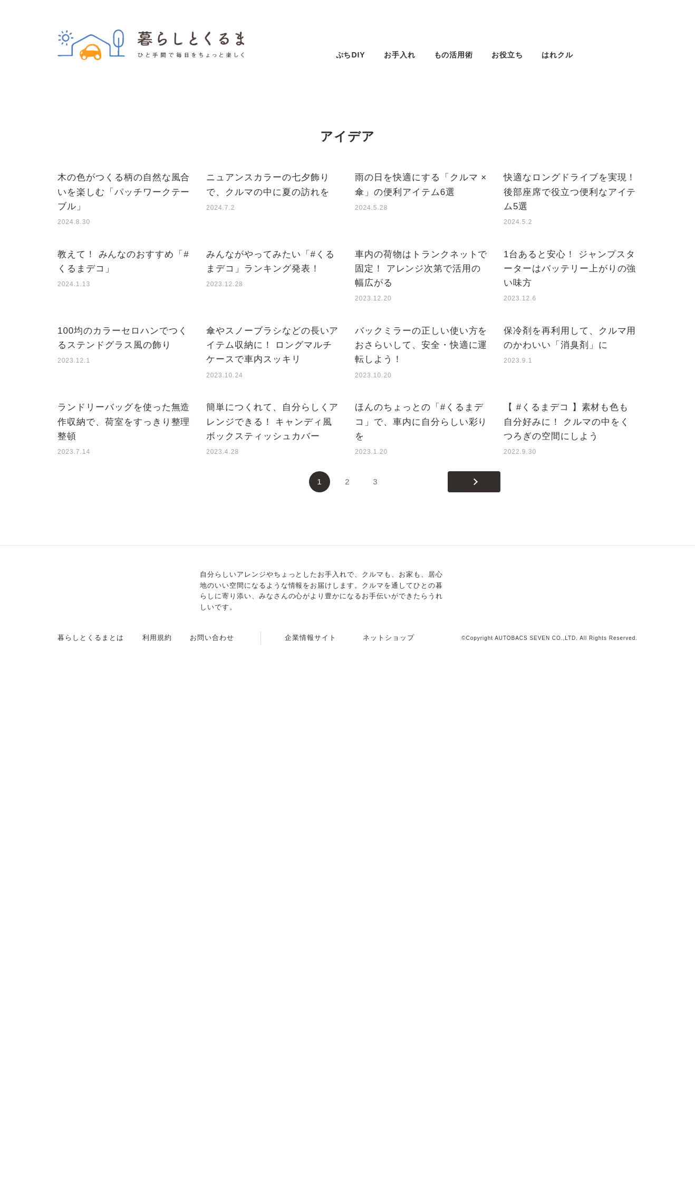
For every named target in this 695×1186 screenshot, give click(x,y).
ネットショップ (388, 1173)
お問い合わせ (212, 1173)
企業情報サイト (310, 1173)
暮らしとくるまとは (90, 1173)
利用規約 (157, 1173)
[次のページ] (474, 1017)
